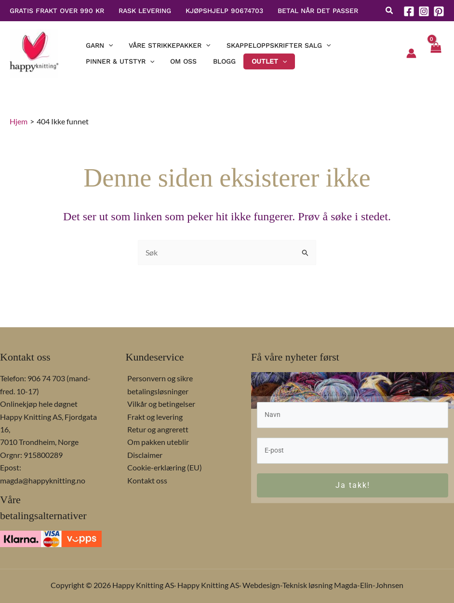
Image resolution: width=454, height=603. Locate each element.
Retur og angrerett (156, 429)
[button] (390, 11)
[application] (105, 44)
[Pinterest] (438, 11)
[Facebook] (408, 11)
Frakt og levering (153, 416)
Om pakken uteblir (156, 441)
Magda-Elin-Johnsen (368, 585)
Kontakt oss (146, 480)
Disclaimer (143, 454)
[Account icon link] (411, 53)
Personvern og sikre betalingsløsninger (158, 384)
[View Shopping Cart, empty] (435, 53)
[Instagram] (423, 11)
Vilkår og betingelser (160, 403)
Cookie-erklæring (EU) (163, 467)
